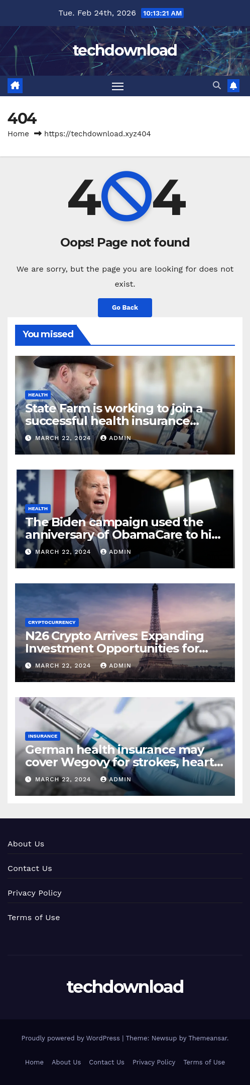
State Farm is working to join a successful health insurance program (114, 421)
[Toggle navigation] (118, 86)
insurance (42, 736)
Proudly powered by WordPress (71, 1038)
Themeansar (207, 1038)
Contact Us (30, 868)
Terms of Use (34, 917)
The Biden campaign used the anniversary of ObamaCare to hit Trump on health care (120, 534)
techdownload (125, 50)
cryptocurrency (52, 622)
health (38, 394)
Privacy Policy (35, 893)
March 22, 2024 (64, 438)
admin (116, 438)
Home (18, 133)
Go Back (125, 307)
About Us (26, 843)
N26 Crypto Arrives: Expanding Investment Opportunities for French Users (114, 648)
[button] (217, 85)
